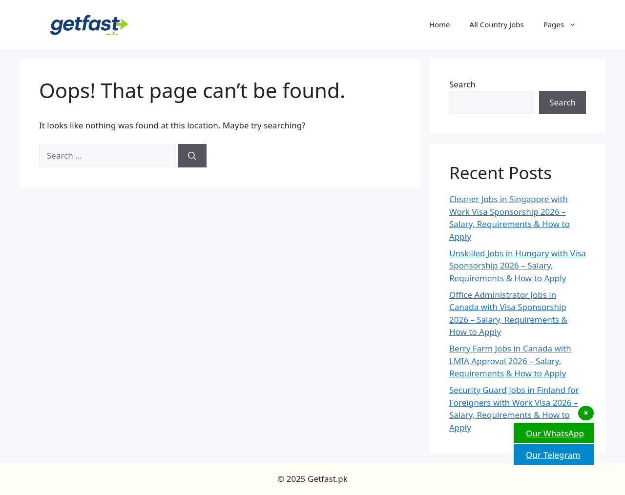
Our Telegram (551, 454)
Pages (564, 24)
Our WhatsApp (553, 433)
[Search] (192, 155)
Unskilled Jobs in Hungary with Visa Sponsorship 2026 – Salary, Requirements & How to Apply (517, 266)
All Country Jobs (497, 24)
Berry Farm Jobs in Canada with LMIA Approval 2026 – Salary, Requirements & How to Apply (510, 361)
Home (439, 24)
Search (462, 84)
